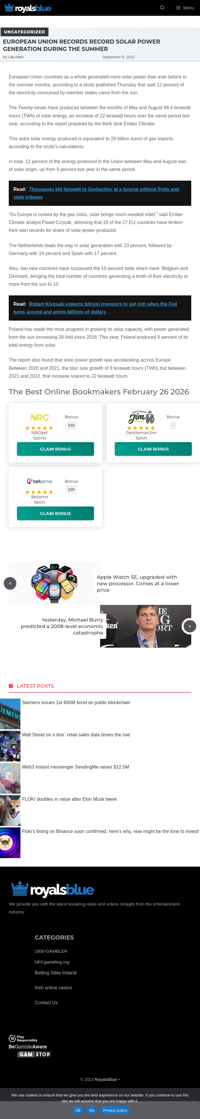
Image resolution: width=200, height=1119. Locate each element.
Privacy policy (115, 1110)
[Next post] (190, 626)
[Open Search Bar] (162, 8)
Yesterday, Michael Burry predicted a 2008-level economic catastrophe (62, 626)
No (91, 1110)
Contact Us (46, 1002)
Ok (78, 1110)
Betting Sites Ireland (55, 972)
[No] (193, 1103)
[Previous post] (10, 583)
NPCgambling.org (52, 961)
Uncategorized (24, 32)
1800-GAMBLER (51, 951)
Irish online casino (53, 987)
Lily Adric (16, 57)
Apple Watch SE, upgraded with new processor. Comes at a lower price (138, 583)
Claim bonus (55, 448)
